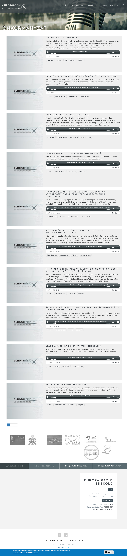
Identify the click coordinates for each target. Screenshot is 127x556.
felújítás (74, 255)
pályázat (81, 294)
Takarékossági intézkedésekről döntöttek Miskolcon (81, 76)
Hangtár (79, 5)
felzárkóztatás (73, 216)
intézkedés (85, 96)
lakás (57, 366)
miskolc (49, 96)
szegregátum (52, 216)
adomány (82, 171)
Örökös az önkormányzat (62, 38)
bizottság (72, 294)
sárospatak (50, 137)
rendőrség (72, 171)
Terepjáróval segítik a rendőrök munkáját (74, 153)
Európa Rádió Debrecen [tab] (44, 466)
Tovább (115, 57)
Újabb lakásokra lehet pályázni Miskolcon (74, 346)
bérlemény (65, 366)
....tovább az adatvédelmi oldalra (25, 553)
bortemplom (64, 255)
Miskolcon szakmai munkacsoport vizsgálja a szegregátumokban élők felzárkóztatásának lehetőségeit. (76, 194)
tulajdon (80, 60)
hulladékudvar (62, 137)
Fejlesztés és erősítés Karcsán (66, 385)
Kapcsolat (114, 5)
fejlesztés (71, 405)
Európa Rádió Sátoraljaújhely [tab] (109, 466)
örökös (59, 60)
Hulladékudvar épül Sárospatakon (68, 115)
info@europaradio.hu (104, 509)
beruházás (74, 137)
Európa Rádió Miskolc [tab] (14, 466)
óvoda (71, 330)
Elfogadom (109, 552)
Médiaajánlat (101, 5)
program (80, 405)
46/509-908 (108, 505)
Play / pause (48, 52)
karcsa (49, 405)
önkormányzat (70, 60)
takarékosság (73, 96)
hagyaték (50, 60)
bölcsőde (79, 330)
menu (118, 52)
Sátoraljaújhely (52, 255)
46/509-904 (108, 507)
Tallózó (89, 5)
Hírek (71, 5)
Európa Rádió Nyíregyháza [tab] (76, 466)
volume (113, 52)
